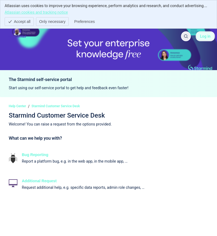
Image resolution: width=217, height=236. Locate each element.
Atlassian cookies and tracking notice (36, 12)
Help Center (17, 106)
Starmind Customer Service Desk (56, 106)
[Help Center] (16, 36)
